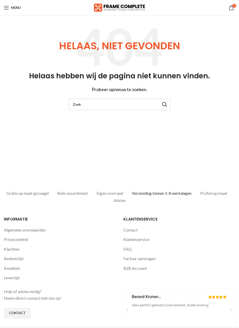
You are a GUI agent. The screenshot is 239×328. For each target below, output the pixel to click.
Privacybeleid (16, 238)
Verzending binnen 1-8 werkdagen (162, 193)
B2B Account (135, 267)
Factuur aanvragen (139, 258)
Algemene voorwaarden (24, 229)
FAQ (127, 248)
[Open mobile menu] (12, 8)
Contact (130, 229)
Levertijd (11, 277)
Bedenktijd (13, 258)
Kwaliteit (12, 267)
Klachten (11, 248)
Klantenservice (136, 238)
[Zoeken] (119, 104)
